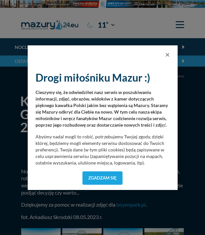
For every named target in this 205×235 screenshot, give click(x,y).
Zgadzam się (102, 177)
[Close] (167, 54)
